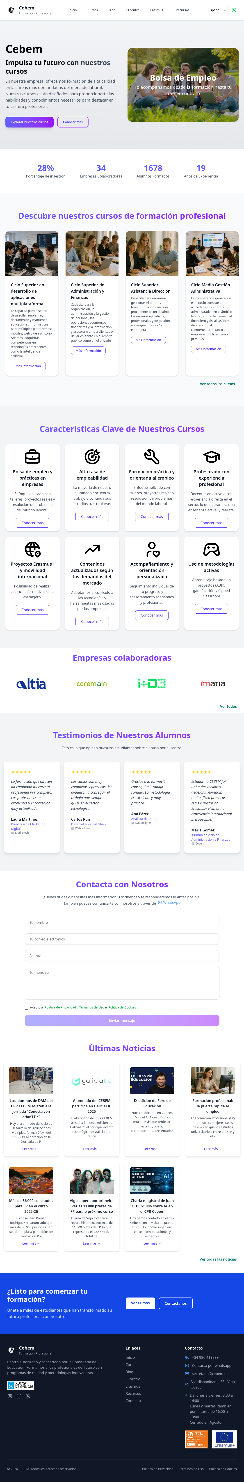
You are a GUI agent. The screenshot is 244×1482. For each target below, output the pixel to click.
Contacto (133, 1400)
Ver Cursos (140, 1302)
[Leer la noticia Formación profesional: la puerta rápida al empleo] (212, 1109)
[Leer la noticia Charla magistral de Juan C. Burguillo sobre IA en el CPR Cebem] (152, 1206)
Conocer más (73, 122)
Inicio (72, 10)
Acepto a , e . (84, 1014)
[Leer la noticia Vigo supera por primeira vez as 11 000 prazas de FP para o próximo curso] (91, 1206)
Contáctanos (176, 1303)
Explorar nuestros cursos (29, 122)
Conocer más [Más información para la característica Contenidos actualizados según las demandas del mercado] (92, 628)
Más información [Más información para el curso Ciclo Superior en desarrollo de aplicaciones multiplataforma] (31, 373)
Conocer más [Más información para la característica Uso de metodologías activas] (211, 615)
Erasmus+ (157, 10)
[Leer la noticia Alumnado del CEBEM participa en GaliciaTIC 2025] (91, 1109)
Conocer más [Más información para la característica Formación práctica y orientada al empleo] (152, 523)
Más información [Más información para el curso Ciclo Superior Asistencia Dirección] (151, 347)
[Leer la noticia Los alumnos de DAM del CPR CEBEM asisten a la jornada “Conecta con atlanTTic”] (31, 1109)
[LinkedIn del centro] (19, 1396)
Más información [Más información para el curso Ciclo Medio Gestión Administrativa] (211, 356)
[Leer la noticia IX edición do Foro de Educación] (152, 1109)
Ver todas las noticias (218, 1259)
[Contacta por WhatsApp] (234, 10)
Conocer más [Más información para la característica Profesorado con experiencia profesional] (211, 529)
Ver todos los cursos (217, 383)
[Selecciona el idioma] (217, 10)
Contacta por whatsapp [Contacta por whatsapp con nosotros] (211, 1365)
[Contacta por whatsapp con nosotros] (28, 1396)
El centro (132, 10)
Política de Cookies (122, 1014)
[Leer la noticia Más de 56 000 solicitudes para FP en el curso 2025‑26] (31, 1206)
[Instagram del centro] (10, 1396)
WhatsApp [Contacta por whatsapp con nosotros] (171, 908)
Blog (112, 10)
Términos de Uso (92, 1014)
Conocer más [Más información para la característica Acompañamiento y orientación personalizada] (152, 621)
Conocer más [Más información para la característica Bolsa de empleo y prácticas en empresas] (32, 529)
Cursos (93, 10)
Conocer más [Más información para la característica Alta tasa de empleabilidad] (92, 523)
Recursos (182, 10)
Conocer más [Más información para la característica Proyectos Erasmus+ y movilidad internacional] (32, 616)
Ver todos (228, 706)
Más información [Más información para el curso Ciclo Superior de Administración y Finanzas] (91, 358)
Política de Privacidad (61, 1014)
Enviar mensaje (122, 1026)
